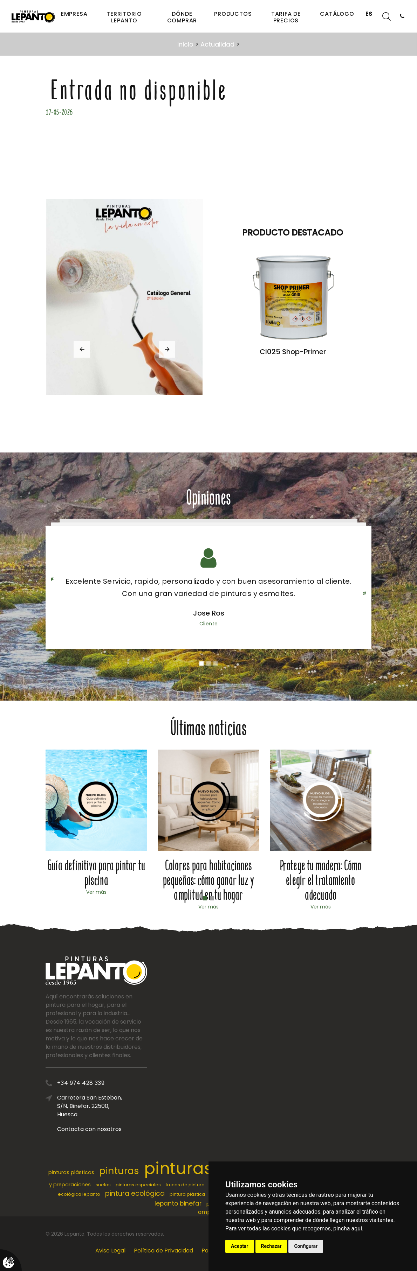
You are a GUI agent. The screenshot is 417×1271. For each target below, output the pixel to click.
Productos (233, 14)
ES (368, 14)
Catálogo (337, 14)
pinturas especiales (138, 1185)
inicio (185, 44)
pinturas (119, 1171)
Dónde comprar (182, 17)
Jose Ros (208, 613)
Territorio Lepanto (124, 17)
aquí (356, 1228)
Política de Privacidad (163, 1251)
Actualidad (217, 44)
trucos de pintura (185, 1185)
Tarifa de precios (286, 17)
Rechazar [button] (271, 1246)
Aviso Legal (110, 1251)
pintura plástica (187, 1194)
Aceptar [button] (239, 1246)
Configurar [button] (305, 1246)
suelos (103, 1185)
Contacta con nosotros (93, 1129)
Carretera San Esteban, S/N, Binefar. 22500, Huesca (93, 1106)
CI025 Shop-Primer (298, 352)
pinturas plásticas (71, 1172)
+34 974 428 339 (84, 1083)
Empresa (74, 14)
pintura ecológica (135, 1193)
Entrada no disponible (139, 91)
